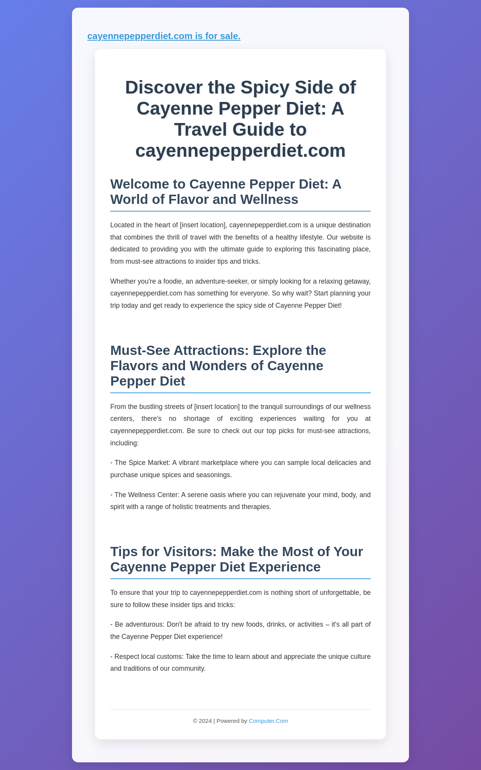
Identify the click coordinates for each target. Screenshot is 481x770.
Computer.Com (268, 720)
